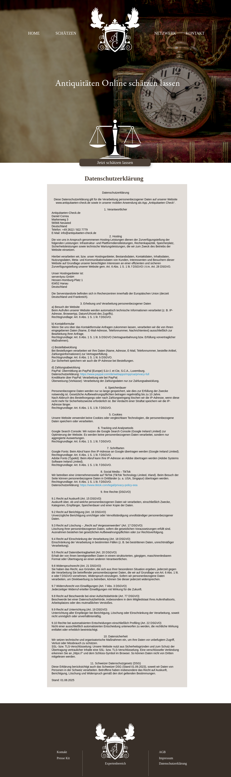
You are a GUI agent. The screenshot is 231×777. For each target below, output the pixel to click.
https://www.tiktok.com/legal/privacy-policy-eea (109, 485)
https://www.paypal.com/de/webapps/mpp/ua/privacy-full (114, 374)
